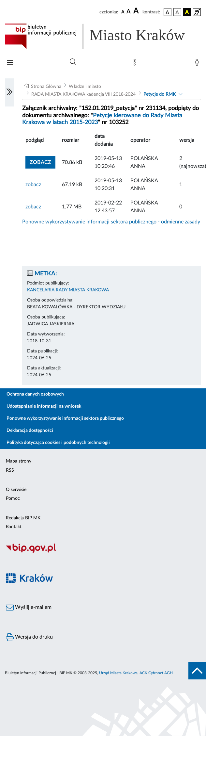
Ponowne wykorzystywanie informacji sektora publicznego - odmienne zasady (111, 221)
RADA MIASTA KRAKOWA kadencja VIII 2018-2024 (83, 94)
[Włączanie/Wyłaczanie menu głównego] (10, 63)
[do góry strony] (197, 670)
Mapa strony (18, 461)
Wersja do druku (29, 637)
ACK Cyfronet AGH (156, 673)
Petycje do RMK (159, 94)
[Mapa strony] (136, 63)
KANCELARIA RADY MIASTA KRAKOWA (68, 290)
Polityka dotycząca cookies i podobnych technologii (58, 442)
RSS (10, 470)
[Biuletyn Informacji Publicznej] (103, 552)
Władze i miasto (85, 86)
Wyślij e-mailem (29, 607)
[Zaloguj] (198, 63)
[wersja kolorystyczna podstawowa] (167, 12)
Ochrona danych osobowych (35, 394)
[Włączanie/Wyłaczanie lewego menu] (9, 92)
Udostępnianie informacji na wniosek (44, 406)
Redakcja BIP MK (23, 518)
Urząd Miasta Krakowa (118, 673)
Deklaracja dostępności (30, 430)
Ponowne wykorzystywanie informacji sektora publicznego (65, 418)
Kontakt (14, 527)
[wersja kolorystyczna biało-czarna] (177, 12)
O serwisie (16, 489)
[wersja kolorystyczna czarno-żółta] (187, 12)
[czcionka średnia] (128, 12)
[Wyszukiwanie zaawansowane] (73, 62)
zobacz (40, 162)
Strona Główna (46, 86)
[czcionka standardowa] (123, 12)
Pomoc (13, 498)
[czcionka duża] (137, 11)
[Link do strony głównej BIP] (103, 36)
